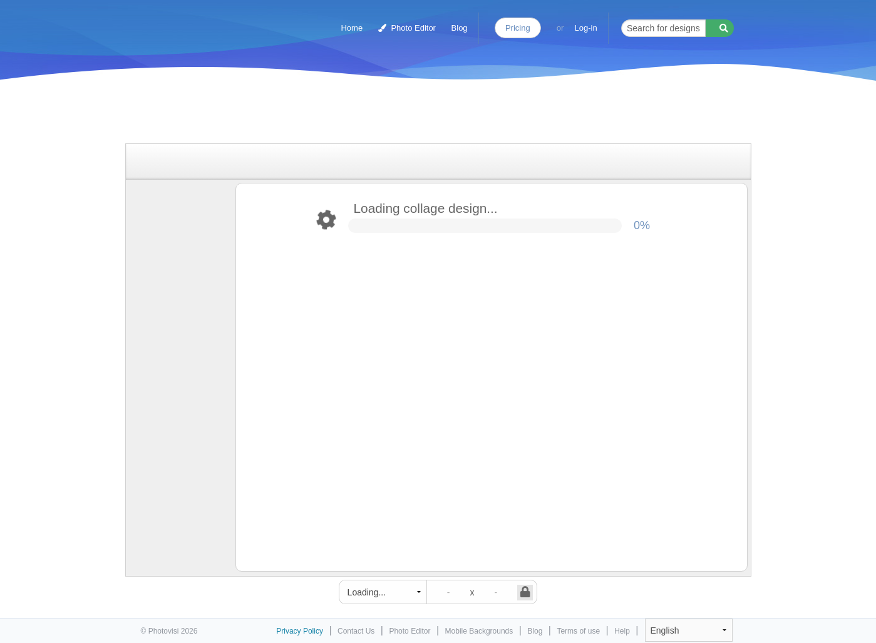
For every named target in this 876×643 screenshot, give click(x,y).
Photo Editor (407, 28)
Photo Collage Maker (194, 21)
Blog (459, 28)
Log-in (586, 28)
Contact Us (356, 631)
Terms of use (578, 631)
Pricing (517, 28)
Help (622, 631)
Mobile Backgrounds (479, 631)
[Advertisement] (425, 114)
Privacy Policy (299, 631)
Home (352, 28)
